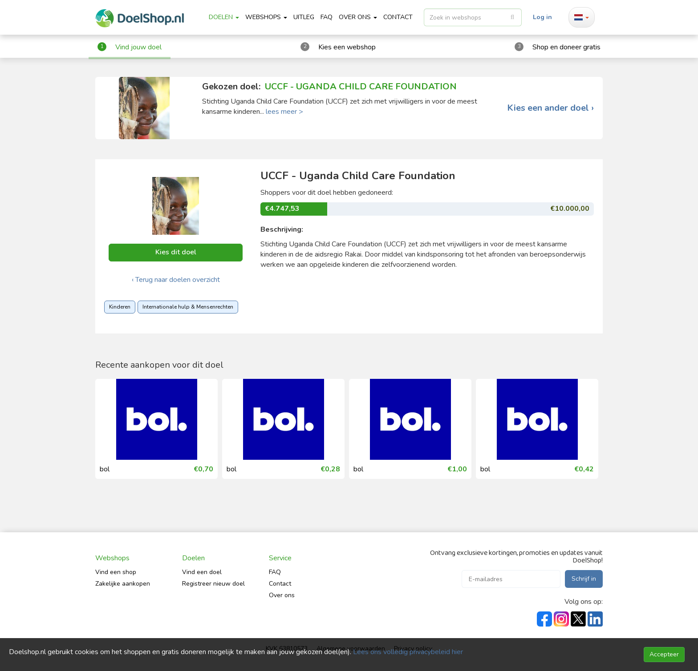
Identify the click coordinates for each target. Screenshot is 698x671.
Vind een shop (115, 572)
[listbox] (473, 17)
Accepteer (664, 654)
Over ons (282, 595)
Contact (280, 583)
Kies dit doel (175, 252)
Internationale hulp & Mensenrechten (187, 306)
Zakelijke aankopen (122, 583)
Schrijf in (584, 579)
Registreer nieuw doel (213, 583)
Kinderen (119, 306)
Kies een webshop (347, 47)
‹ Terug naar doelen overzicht (176, 280)
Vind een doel (202, 572)
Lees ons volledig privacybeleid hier (408, 652)
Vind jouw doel (138, 47)
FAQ (327, 17)
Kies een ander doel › (550, 108)
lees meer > (284, 112)
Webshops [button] (266, 17)
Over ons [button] (358, 17)
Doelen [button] (224, 17)
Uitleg (303, 17)
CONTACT (398, 17)
